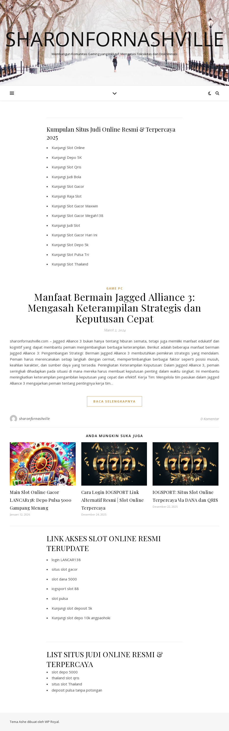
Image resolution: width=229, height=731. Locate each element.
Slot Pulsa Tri (78, 254)
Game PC (114, 288)
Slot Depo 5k (77, 244)
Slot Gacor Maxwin (82, 205)
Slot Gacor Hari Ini (82, 234)
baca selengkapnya (114, 401)
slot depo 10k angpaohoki (88, 617)
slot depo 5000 (65, 671)
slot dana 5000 (64, 579)
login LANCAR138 (66, 559)
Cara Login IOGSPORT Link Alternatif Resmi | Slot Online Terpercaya (112, 500)
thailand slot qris (65, 677)
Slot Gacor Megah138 (85, 215)
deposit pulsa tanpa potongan (77, 690)
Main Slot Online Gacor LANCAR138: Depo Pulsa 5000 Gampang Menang (40, 500)
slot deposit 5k (79, 608)
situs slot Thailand (67, 683)
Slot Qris (74, 166)
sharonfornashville (34, 418)
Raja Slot (74, 196)
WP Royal (52, 721)
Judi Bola (74, 176)
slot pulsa (60, 598)
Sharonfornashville (114, 39)
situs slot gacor (65, 569)
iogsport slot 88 (65, 588)
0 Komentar (210, 418)
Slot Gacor (75, 186)
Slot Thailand (77, 264)
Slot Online (76, 147)
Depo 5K (74, 157)
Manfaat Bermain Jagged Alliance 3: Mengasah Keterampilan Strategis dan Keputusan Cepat (114, 307)
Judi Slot (73, 225)
